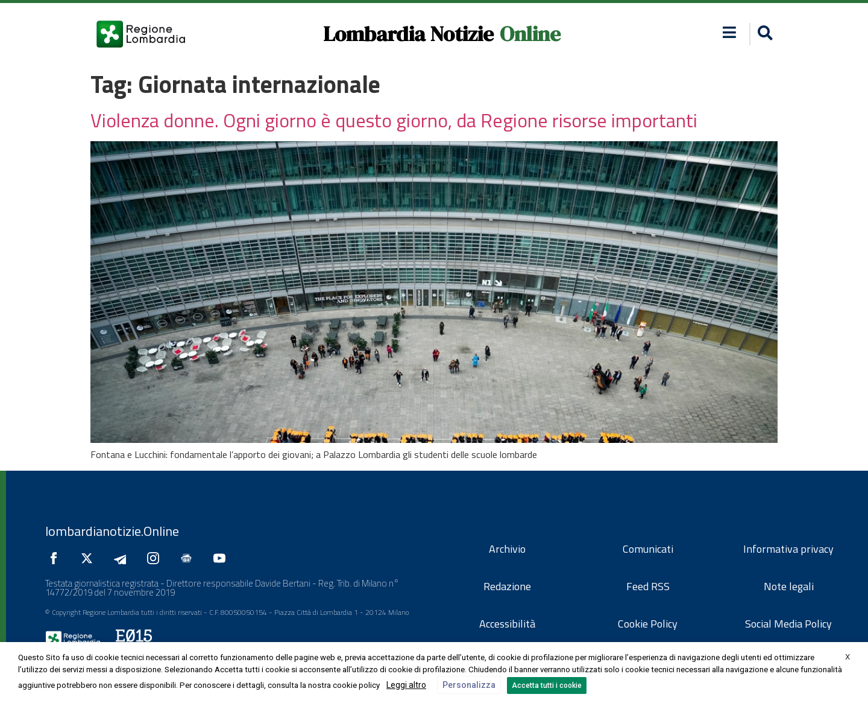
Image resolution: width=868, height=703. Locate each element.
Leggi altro (406, 685)
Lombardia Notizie (408, 33)
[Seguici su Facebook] (57, 558)
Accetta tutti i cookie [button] (547, 685)
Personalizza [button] (468, 685)
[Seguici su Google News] (189, 558)
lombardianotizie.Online (112, 531)
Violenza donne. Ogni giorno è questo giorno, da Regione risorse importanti (393, 120)
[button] (729, 32)
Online (530, 33)
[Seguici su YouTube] (222, 558)
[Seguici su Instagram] (156, 558)
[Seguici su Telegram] (123, 558)
